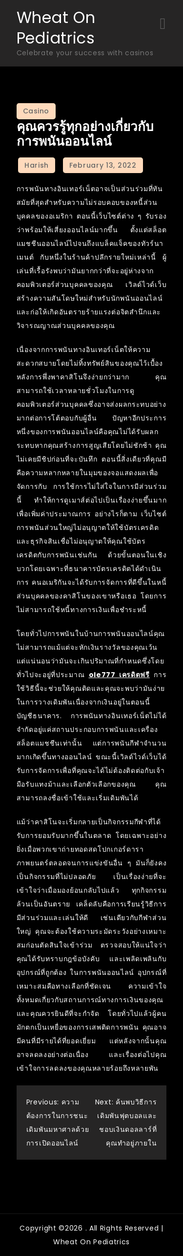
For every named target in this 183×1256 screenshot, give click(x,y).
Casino (36, 111)
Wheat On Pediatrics (56, 27)
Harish (36, 165)
